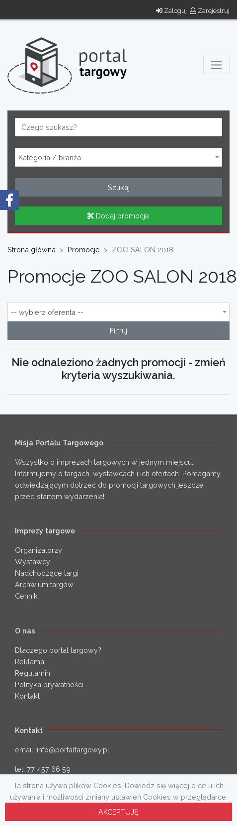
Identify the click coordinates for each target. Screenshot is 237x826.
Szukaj (119, 187)
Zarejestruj (210, 10)
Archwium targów (44, 584)
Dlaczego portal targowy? (58, 650)
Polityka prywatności (49, 684)
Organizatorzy (38, 550)
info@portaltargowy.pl (73, 749)
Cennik (26, 596)
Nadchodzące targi (47, 573)
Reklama (29, 661)
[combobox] (118, 157)
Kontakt (27, 696)
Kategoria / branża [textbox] (49, 157)
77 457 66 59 (49, 769)
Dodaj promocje (118, 215)
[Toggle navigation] (216, 65)
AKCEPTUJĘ (118, 812)
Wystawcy (32, 561)
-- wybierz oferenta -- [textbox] (47, 312)
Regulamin (32, 673)
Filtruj (118, 330)
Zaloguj (171, 10)
